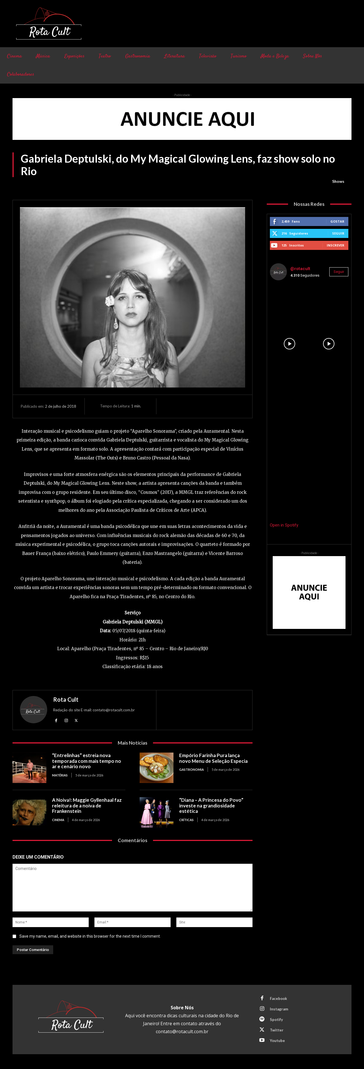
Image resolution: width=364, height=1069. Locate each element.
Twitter (277, 1030)
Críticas (186, 820)
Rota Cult (65, 699)
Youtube (277, 1040)
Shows (338, 181)
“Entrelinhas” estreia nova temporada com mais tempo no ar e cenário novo (86, 760)
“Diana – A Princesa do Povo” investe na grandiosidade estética (211, 805)
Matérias (60, 775)
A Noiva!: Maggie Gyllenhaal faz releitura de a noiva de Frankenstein (87, 805)
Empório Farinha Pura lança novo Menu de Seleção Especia (213, 758)
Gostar (337, 221)
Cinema (58, 820)
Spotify (276, 1019)
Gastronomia (191, 769)
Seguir (338, 233)
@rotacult (300, 268)
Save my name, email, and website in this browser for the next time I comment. (90, 936)
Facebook (278, 998)
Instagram (279, 1009)
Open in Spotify (284, 525)
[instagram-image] (289, 304)
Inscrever (335, 245)
